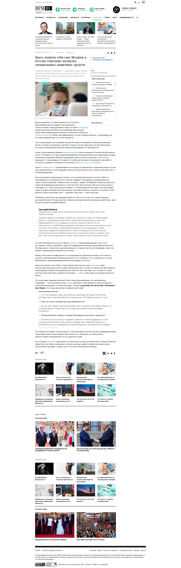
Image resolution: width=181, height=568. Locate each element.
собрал (69, 283)
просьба (50, 341)
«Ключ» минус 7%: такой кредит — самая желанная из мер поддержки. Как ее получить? (85, 41)
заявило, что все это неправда (88, 162)
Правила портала (126, 550)
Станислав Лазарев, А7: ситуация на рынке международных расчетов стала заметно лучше (44, 41)
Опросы (143, 550)
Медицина (70, 52)
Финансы (74, 17)
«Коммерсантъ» (48, 167)
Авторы (136, 550)
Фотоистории (41, 418)
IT (137, 17)
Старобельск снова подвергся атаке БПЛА (64, 38)
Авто (115, 17)
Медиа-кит (115, 550)
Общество (97, 17)
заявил (81, 273)
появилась (73, 243)
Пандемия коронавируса (102, 60)
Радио (99, 550)
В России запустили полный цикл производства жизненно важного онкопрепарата (106, 40)
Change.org (83, 127)
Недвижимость (127, 17)
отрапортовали (41, 135)
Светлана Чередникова (99, 73)
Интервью (39, 17)
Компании (63, 17)
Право (107, 17)
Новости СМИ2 (40, 414)
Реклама (93, 550)
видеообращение (70, 152)
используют (95, 265)
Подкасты (51, 17)
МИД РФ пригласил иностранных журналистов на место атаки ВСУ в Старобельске (103, 112)
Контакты (106, 550)
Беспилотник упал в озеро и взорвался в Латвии (102, 83)
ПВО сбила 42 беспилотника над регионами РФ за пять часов (103, 90)
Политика (85, 17)
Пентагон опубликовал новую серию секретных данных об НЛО (102, 98)
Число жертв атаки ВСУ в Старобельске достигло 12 (103, 105)
